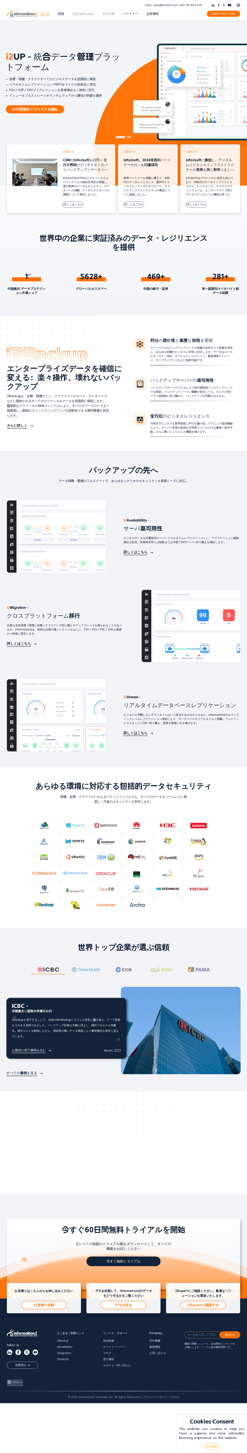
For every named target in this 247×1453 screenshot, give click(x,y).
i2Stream (63, 1359)
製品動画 (108, 1340)
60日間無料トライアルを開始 (35, 109)
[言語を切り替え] (15, 1382)
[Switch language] (238, 5)
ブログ (107, 1353)
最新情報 (154, 1347)
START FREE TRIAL (223, 13)
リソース (108, 13)
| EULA (175, 1397)
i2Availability (65, 1347)
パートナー (130, 13)
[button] (120, 137)
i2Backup (63, 1340)
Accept (211, 1446)
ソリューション (83, 13)
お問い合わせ (157, 1353)
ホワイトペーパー (114, 1347)
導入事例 (108, 1359)
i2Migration (64, 1353)
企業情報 (152, 13)
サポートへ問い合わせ (117, 1365)
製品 (61, 13)
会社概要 (154, 1340)
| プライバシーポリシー (155, 1397)
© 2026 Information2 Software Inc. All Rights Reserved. (104, 1397)
